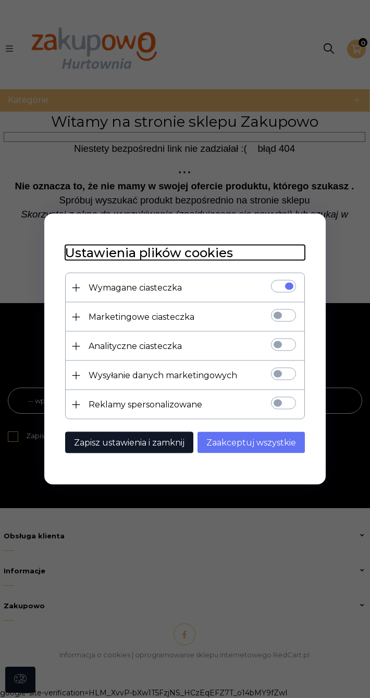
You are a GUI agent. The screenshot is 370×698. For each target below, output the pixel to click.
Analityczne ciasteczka (135, 346)
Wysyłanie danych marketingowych (163, 375)
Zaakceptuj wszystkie (251, 443)
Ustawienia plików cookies (149, 252)
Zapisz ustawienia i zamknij (129, 443)
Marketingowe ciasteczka (141, 317)
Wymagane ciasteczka (135, 288)
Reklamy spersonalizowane (145, 405)
